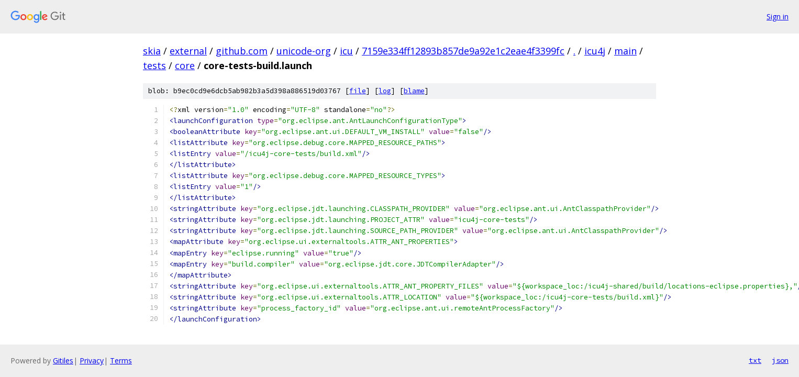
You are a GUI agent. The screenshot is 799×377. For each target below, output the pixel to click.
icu (346, 51)
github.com (242, 51)
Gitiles (63, 360)
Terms (121, 360)
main (625, 51)
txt (755, 360)
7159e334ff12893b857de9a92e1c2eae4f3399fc (463, 51)
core (185, 65)
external (188, 51)
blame (414, 90)
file (357, 90)
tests (154, 65)
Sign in (778, 16)
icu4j (594, 51)
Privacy (92, 360)
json (780, 360)
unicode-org (303, 51)
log (385, 90)
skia (152, 51)
